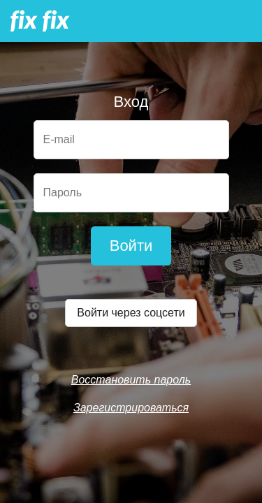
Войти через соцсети (130, 313)
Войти (131, 245)
